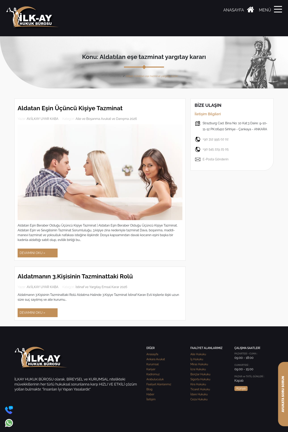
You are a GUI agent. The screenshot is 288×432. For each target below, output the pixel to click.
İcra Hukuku (198, 369)
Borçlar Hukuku (200, 374)
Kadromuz (153, 374)
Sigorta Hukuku (200, 379)
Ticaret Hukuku (200, 389)
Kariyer (150, 369)
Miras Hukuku (199, 364)
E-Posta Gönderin (212, 159)
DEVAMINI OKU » (32, 253)
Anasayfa (115, 76)
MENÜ (265, 10)
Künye (241, 388)
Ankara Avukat (155, 359)
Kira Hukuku (198, 384)
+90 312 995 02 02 (212, 139)
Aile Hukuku (198, 354)
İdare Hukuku (199, 394)
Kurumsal (152, 364)
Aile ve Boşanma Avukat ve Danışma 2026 (106, 119)
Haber (150, 394)
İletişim (151, 399)
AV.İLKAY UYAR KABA (42, 119)
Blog (149, 389)
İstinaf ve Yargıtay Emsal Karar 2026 (101, 287)
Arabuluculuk (155, 379)
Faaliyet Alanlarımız (158, 384)
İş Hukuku (196, 359)
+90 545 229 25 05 (212, 149)
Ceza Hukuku (199, 399)
